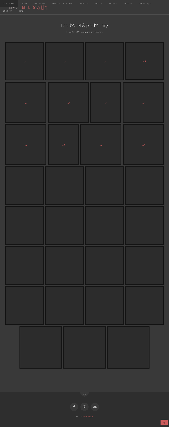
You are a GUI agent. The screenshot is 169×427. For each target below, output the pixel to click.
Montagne (8, 3)
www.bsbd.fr (88, 416)
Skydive (128, 3)
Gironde (83, 3)
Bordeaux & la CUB (62, 3)
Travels (113, 3)
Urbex (24, 3)
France (98, 3)
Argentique (145, 3)
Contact (7, 11)
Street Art (39, 3)
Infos (22, 11)
